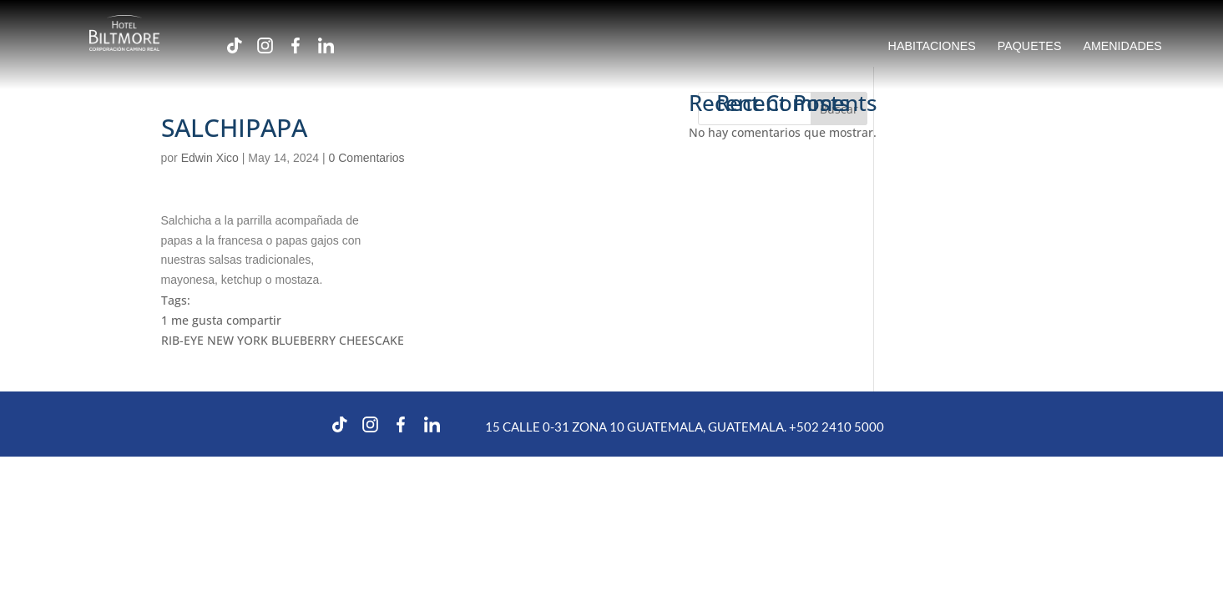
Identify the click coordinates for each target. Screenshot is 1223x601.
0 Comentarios (367, 157)
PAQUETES (1030, 46)
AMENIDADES (1122, 46)
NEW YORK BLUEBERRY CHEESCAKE (305, 340)
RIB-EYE (182, 340)
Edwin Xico (210, 157)
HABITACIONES (932, 46)
